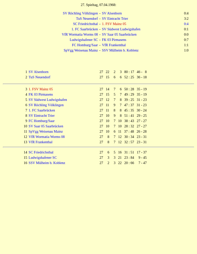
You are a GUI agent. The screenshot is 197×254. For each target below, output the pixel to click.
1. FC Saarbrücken (84, 29)
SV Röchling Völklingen (80, 13)
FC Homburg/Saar (85, 45)
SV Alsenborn (112, 13)
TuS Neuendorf (87, 18)
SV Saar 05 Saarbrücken (119, 34)
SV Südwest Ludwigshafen (121, 29)
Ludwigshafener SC (84, 40)
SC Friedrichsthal (85, 24)
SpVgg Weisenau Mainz (81, 50)
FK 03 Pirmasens (114, 40)
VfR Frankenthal (114, 45)
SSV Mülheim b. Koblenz (120, 50)
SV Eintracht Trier (115, 18)
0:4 (186, 24)
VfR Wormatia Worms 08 (80, 34)
